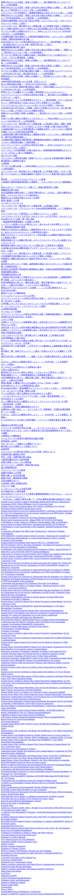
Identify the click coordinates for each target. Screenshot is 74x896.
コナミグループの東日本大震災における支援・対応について (28, 452)
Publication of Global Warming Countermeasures (21, 699)
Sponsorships (6, 887)
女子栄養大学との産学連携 (13, 491)
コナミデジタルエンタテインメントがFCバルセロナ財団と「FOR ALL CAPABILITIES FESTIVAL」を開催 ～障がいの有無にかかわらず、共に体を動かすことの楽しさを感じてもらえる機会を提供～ (36, 108)
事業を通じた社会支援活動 (13, 475)
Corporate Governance (10, 631)
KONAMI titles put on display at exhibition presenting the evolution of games (32, 796)
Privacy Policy (7, 889)
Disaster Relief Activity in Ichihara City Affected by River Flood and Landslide (33, 692)
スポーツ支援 (7, 319)
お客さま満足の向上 (10, 370)
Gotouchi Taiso (7, 805)
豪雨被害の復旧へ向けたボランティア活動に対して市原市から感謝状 (32, 245)
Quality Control (7, 844)
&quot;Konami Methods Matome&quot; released (21, 801)
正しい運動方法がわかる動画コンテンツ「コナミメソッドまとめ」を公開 (34, 401)
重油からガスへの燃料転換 (13, 293)
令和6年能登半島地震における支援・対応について (23, 81)
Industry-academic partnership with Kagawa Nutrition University (27, 869)
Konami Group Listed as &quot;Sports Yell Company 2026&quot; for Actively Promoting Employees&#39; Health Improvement (33, 507)
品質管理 (5, 449)
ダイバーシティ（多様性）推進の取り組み (20, 465)
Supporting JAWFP (9, 876)
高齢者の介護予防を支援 (12, 425)
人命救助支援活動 (9, 309)
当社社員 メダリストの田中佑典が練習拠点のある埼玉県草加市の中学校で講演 (36, 327)
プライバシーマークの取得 (13, 470)
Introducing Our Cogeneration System (16, 862)
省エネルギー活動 (9, 155)
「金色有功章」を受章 (11, 404)
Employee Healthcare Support (13, 882)
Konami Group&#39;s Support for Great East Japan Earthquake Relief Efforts (32, 894)
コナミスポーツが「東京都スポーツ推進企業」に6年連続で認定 (29, 206)
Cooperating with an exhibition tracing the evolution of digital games (29, 780)
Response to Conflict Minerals (13, 837)
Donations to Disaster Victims (13, 848)
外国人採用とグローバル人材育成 (16, 462)
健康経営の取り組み (10, 190)
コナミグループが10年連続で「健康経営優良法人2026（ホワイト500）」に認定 (37, 13)
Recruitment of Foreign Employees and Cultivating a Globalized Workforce (31, 853)
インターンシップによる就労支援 (16, 489)
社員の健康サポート (10, 481)
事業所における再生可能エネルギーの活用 (20, 198)
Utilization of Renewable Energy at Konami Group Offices (25, 626)
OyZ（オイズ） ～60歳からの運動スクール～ (21, 444)
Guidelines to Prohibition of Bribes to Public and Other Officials (27, 833)
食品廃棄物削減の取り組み (13, 47)
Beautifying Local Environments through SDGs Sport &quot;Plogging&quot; (32, 610)
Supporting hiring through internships (16, 867)
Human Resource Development (13, 595)
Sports (3, 728)
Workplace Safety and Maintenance (15, 880)
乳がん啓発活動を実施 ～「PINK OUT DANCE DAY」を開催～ (29, 84)
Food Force (5, 873)
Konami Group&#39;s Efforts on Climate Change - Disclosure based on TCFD (33, 586)
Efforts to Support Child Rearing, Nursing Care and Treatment (26, 851)
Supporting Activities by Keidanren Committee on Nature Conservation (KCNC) (33, 651)
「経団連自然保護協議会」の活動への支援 (20, 222)
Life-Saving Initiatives (10, 722)
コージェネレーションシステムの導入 (18, 296)
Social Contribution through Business (16, 878)
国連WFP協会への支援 (11, 473)
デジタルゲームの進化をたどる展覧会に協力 (21, 367)
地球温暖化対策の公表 (11, 274)
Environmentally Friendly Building (15, 629)
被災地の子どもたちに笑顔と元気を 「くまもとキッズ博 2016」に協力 (33, 372)
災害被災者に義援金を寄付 (13, 454)
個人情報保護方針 (9, 467)
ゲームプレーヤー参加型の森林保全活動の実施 (22, 438)
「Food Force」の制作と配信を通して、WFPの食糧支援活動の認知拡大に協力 (36, 499)
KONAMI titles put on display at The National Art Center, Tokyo (27, 799)
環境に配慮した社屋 (10, 200)
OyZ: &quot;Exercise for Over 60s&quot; (18, 839)
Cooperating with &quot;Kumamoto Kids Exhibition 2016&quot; (27, 769)
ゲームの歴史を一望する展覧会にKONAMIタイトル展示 (26, 393)
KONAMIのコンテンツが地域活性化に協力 (20, 385)
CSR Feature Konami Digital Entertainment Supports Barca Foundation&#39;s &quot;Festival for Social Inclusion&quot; (33, 718)
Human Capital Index (9, 885)
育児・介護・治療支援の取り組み (16, 457)
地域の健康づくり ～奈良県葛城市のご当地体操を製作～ (27, 375)
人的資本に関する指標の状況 (14, 483)
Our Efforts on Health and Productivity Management (22, 617)
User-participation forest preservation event (18, 835)
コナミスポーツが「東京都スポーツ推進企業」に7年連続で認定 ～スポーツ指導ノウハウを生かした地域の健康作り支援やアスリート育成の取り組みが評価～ (36, 174)
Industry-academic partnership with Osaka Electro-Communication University (32, 864)
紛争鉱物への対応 (9, 441)
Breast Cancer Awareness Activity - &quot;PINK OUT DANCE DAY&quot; (32, 520)
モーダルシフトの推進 (11, 311)
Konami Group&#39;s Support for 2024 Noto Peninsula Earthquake (28, 518)
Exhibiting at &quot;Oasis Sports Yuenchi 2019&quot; (23, 715)
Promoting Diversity (9, 855)
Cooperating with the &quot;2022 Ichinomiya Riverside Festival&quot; (30, 583)
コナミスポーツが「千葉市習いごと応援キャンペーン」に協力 (29, 214)
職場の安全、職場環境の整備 (14, 478)
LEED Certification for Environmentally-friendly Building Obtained (28, 787)
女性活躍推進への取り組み (13, 338)
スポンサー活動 (8, 486)
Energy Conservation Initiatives (14, 588)
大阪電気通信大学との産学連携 (15, 460)
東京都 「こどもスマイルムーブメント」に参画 (23, 179)
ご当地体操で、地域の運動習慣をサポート (20, 407)
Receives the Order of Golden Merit (15, 803)
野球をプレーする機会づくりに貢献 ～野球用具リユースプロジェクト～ (33, 92)
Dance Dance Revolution (11, 871)
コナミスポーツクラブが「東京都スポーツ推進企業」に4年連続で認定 (33, 335)
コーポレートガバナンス (12, 203)
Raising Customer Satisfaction (13, 846)
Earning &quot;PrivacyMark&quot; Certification (21, 891)
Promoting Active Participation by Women (18, 749)
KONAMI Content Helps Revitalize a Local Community (24, 789)
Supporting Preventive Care (12, 826)
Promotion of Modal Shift (11, 860)
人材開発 (5, 163)
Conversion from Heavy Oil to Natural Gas (18, 857)
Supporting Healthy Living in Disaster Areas (19, 842)
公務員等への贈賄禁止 (11, 436)
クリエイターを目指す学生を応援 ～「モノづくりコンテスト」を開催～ (34, 428)
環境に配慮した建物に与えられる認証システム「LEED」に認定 (30, 383)
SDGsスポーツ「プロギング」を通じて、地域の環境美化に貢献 (29, 187)
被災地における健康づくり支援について (19, 446)
